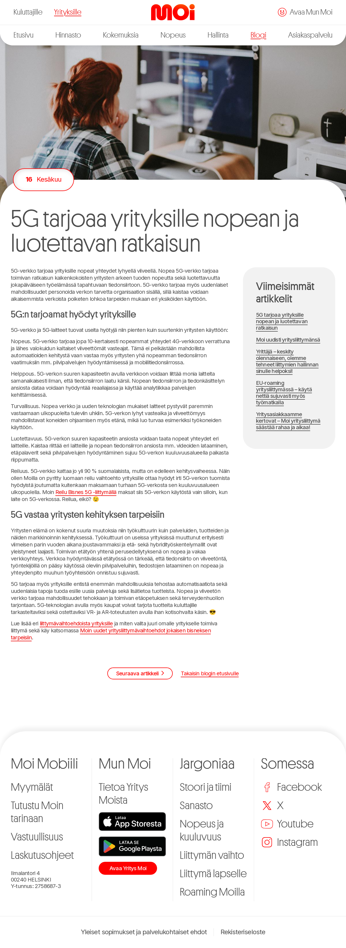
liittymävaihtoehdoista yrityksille (76, 623)
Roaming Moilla (212, 892)
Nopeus (173, 35)
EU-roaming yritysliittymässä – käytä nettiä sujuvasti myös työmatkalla (284, 393)
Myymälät (32, 787)
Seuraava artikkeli (140, 673)
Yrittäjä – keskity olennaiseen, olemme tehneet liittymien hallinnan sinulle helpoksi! (287, 361)
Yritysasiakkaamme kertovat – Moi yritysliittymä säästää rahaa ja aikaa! (288, 420)
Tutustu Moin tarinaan (37, 812)
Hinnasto (68, 35)
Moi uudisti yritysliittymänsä (288, 339)
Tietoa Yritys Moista (123, 794)
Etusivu (24, 35)
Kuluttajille (28, 12)
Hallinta (218, 35)
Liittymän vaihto (212, 855)
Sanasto (196, 805)
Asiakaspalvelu (310, 35)
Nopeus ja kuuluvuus (202, 830)
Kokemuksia (121, 35)
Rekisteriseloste (243, 932)
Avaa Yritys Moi (127, 868)
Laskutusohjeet (42, 855)
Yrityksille (67, 12)
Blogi (258, 35)
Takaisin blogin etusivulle (210, 673)
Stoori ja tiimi (205, 787)
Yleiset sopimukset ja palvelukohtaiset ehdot (144, 932)
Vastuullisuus (37, 837)
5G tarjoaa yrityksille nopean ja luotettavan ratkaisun (282, 321)
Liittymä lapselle (213, 873)
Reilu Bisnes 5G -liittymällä (86, 492)
